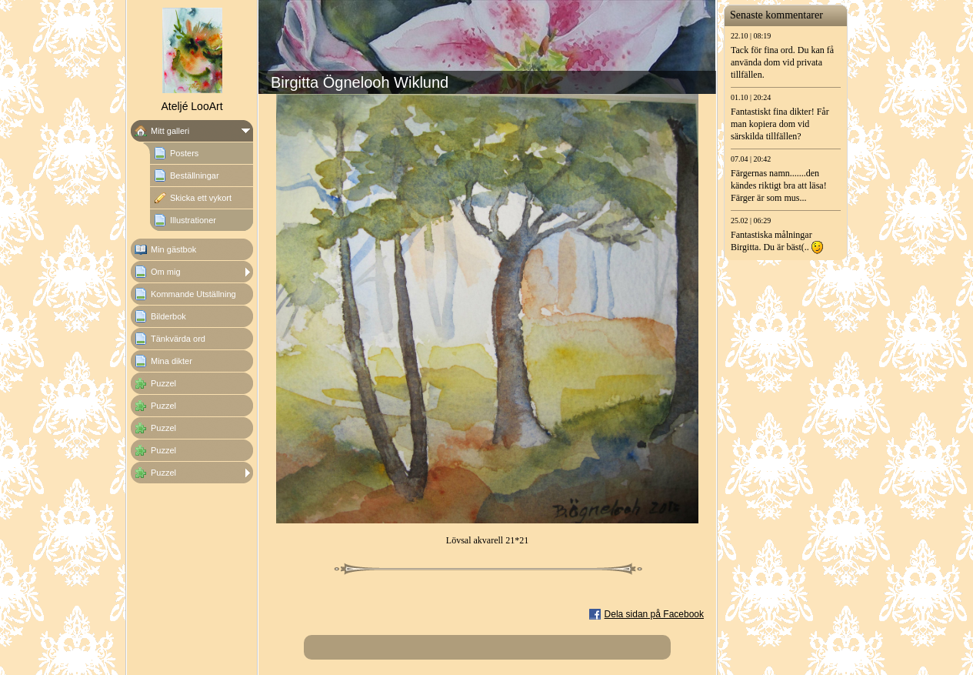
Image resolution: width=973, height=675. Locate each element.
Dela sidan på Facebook (654, 614)
